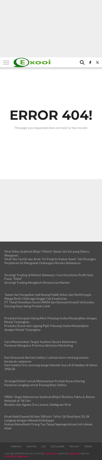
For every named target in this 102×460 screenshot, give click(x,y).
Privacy (74, 446)
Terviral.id (9, 456)
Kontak (31, 446)
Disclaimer (58, 446)
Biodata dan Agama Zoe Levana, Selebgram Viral (37, 404)
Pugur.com (74, 453)
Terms (88, 446)
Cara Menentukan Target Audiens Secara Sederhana (40, 342)
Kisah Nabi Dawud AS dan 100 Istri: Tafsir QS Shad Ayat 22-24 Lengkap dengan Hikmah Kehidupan (46, 418)
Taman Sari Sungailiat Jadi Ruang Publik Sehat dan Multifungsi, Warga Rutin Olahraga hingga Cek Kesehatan (48, 296)
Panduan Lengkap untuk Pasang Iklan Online (35, 385)
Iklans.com (22, 456)
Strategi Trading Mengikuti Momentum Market (37, 282)
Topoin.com (51, 453)
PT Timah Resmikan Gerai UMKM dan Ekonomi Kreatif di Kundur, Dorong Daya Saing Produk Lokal (49, 304)
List (43, 446)
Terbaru (16, 446)
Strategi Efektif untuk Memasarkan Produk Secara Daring (44, 381)
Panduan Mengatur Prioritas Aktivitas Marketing (38, 345)
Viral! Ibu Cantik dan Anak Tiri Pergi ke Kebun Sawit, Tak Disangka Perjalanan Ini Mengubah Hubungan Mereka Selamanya (50, 261)
